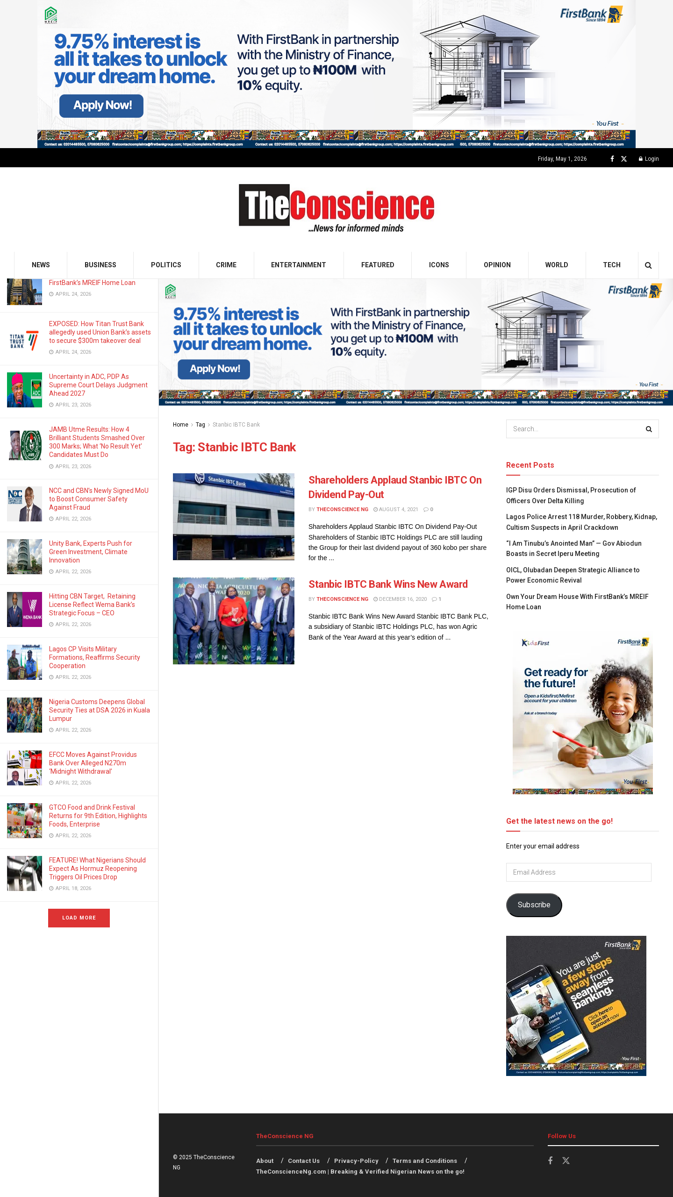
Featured (377, 265)
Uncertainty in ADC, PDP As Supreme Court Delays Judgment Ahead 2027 (98, 385)
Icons (439, 265)
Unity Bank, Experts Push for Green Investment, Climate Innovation (90, 552)
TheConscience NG (342, 509)
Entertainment (298, 265)
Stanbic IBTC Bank (236, 424)
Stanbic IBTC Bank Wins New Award (388, 584)
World (556, 265)
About (264, 1160)
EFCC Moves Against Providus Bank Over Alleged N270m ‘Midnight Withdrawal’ (93, 763)
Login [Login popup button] (649, 159)
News (41, 265)
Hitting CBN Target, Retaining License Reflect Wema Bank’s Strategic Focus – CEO (92, 604)
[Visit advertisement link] (336, 74)
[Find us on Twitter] (624, 159)
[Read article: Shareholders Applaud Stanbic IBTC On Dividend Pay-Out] (233, 516)
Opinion (497, 265)
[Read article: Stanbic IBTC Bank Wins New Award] (233, 620)
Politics (166, 265)
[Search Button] (648, 265)
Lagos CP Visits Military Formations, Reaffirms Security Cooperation (94, 657)
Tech (612, 265)
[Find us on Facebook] (612, 159)
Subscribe (534, 904)
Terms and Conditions (425, 1160)
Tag (200, 424)
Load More (79, 918)
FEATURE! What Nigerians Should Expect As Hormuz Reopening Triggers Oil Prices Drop (97, 868)
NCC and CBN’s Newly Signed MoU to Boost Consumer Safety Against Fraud (99, 499)
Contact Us (304, 1160)
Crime (226, 265)
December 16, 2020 (400, 599)
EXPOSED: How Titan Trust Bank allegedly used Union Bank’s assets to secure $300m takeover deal (100, 332)
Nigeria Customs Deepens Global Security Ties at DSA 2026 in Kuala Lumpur (99, 710)
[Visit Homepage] (337, 209)
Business (100, 265)
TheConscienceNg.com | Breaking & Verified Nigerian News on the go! (360, 1171)
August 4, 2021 (395, 509)
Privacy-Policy (356, 1160)
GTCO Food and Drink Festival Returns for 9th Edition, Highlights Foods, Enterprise (98, 816)
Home (180, 424)
